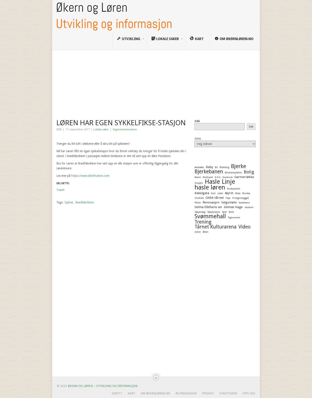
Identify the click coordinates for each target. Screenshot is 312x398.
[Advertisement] (156, 82)
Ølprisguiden (186, 393)
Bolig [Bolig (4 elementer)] (249, 172)
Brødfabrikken (84, 202)
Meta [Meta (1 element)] (237, 193)
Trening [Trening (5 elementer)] (203, 222)
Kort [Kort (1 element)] (213, 193)
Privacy (208, 393)
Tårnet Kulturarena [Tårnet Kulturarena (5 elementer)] (216, 227)
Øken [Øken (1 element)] (205, 232)
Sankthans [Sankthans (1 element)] (244, 202)
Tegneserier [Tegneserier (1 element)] (234, 217)
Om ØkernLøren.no (155, 393)
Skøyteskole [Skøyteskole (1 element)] (213, 212)
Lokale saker (101, 129)
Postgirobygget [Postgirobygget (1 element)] (240, 198)
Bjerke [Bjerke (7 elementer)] (238, 166)
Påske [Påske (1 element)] (198, 202)
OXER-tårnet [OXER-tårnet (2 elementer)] (215, 198)
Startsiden (228, 393)
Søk (197, 121)
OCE (58, 129)
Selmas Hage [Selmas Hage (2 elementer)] (233, 207)
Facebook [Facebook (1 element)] (228, 177)
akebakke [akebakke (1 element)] (199, 167)
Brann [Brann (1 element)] (198, 177)
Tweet (60, 189)
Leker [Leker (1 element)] (220, 193)
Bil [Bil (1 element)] (216, 167)
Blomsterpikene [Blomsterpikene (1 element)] (233, 172)
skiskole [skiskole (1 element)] (249, 207)
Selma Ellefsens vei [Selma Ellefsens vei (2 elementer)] (208, 207)
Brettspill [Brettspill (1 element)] (208, 177)
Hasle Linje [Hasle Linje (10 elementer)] (220, 182)
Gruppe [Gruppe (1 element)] (199, 183)
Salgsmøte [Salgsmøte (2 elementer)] (229, 202)
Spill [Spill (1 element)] (224, 212)
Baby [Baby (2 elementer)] (209, 167)
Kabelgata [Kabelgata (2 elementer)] (202, 193)
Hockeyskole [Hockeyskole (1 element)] (233, 188)
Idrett (117, 393)
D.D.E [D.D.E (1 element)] (218, 177)
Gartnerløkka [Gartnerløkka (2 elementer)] (244, 177)
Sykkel (68, 202)
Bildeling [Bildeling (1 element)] (224, 167)
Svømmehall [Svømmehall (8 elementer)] (210, 216)
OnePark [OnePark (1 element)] (199, 198)
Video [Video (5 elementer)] (244, 227)
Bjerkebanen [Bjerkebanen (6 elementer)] (209, 172)
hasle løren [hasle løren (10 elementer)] (210, 187)
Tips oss (248, 393)
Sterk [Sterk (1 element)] (231, 212)
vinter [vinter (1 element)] (198, 232)
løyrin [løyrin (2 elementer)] (229, 193)
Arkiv (198, 138)
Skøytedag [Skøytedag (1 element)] (200, 212)
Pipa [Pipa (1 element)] (228, 198)
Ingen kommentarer (125, 129)
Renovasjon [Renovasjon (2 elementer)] (211, 202)
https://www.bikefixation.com (90, 175)
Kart (131, 393)
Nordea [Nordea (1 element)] (246, 193)
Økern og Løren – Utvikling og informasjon (102, 386)
